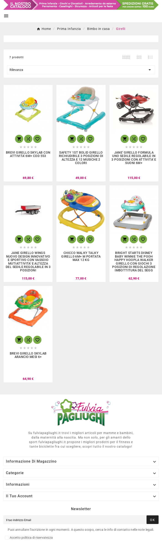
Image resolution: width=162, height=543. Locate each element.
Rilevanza (81, 69)
